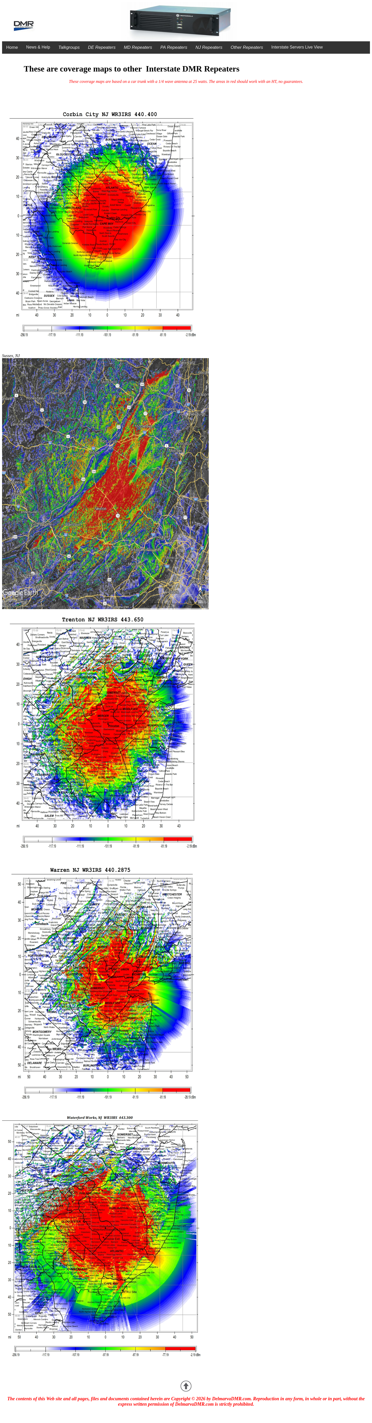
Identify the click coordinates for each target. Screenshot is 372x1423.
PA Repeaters (173, 47)
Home (12, 47)
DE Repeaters (101, 47)
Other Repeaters (247, 47)
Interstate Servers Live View (297, 47)
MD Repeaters (138, 47)
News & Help (38, 47)
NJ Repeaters (209, 47)
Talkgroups (69, 47)
